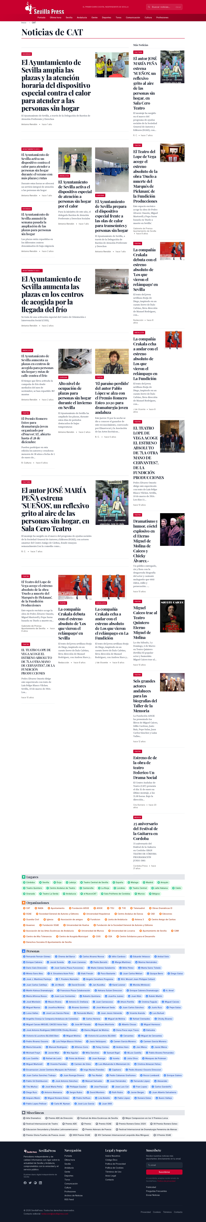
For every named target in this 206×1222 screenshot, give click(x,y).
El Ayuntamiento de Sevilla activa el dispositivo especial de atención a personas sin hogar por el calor (75, 194)
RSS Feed (69, 1199)
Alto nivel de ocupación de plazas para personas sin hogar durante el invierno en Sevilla (75, 395)
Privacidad (146, 1212)
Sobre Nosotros (112, 1156)
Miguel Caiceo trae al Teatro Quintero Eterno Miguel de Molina (145, 622)
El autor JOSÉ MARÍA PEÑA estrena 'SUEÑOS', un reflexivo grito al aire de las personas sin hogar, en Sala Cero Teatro (145, 83)
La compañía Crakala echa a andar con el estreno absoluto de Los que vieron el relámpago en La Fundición (111, 623)
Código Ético (111, 1160)
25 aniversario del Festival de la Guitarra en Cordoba (145, 831)
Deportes (106, 17)
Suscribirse (164, 1172)
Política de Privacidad (115, 1164)
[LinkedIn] (40, 1182)
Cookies (157, 1212)
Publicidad (151, 1187)
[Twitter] (30, 1182)
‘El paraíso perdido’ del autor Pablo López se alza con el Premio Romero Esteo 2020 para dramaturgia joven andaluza (112, 398)
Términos (167, 1212)
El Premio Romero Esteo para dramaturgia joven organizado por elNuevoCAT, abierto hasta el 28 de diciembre (36, 430)
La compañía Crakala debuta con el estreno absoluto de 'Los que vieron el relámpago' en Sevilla (72, 623)
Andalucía (82, 17)
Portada (41, 17)
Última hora (55, 17)
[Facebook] (25, 1182)
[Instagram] (35, 1182)
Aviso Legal (110, 1175)
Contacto (109, 1179)
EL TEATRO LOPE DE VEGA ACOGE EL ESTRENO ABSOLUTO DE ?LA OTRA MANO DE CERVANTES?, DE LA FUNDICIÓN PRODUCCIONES (38, 661)
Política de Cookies (114, 1168)
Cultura (148, 17)
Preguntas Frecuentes (156, 1191)
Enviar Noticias (153, 1195)
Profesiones (162, 17)
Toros (118, 17)
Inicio (23, 22)
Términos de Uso (113, 1171)
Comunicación (133, 17)
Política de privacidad (166, 1181)
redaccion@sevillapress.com (54, 1214)
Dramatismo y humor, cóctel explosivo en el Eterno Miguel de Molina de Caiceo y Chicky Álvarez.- (145, 540)
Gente (94, 17)
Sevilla (69, 17)
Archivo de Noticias (74, 1195)
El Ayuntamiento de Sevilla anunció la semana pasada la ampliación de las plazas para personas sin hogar (36, 224)
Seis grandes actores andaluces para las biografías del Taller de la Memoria (145, 695)
